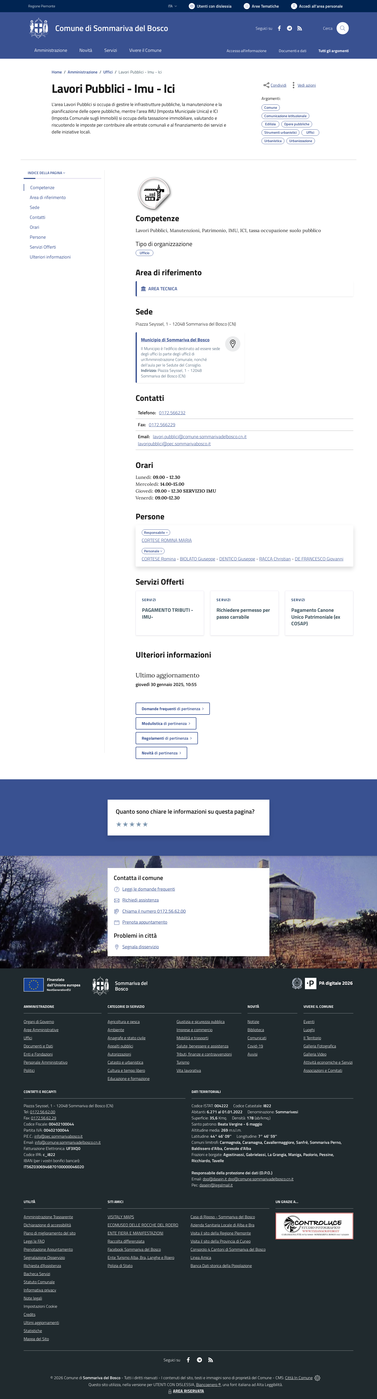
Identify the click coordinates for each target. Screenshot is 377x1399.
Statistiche (33, 1331)
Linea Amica (201, 1257)
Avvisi (252, 1054)
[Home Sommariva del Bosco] (98, 28)
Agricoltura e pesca (124, 1021)
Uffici (108, 72)
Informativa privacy (40, 1290)
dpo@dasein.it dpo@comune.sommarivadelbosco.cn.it (248, 1179)
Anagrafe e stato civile (127, 1038)
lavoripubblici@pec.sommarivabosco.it (174, 443)
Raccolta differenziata (126, 1241)
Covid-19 (255, 1046)
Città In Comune (299, 1378)
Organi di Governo (39, 1021)
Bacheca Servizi (37, 1274)
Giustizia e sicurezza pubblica (201, 1021)
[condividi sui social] (274, 85)
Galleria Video (314, 1054)
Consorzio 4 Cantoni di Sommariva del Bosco (228, 1249)
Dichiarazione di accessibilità (47, 1225)
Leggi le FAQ (34, 1241)
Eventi (308, 1021)
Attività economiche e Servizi (328, 1062)
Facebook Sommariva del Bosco (134, 1249)
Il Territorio (312, 1038)
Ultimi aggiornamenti (41, 1322)
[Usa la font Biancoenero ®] (210, 6)
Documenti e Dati (38, 1046)
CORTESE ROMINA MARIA (167, 540)
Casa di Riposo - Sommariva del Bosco (223, 1217)
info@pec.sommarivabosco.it (58, 1136)
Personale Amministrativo (45, 1062)
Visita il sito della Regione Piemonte (221, 1233)
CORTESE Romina (159, 558)
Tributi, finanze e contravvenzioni (204, 1054)
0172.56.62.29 (43, 1118)
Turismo (183, 1062)
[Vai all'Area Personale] (317, 6)
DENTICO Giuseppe (237, 558)
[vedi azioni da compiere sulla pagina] (302, 85)
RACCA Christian (275, 558)
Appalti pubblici (120, 1046)
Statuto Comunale (39, 1282)
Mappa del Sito (36, 1339)
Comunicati (257, 1038)
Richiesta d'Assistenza (42, 1266)
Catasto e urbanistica (125, 1062)
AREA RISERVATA (185, 1391)
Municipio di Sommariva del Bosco (175, 339)
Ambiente (116, 1030)
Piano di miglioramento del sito (50, 1233)
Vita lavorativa (189, 1070)
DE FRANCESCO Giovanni (319, 558)
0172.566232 (172, 412)
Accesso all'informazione (247, 51)
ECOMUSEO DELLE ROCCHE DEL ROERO (143, 1225)
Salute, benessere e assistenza (202, 1046)
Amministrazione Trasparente (48, 1217)
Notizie (253, 1021)
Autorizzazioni (119, 1054)
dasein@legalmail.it (216, 1185)
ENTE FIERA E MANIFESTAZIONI (135, 1233)
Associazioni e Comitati (322, 1070)
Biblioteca (256, 1030)
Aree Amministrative (41, 1030)
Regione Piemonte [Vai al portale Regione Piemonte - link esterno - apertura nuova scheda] (41, 6)
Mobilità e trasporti (192, 1038)
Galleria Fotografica (319, 1046)
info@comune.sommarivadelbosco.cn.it (68, 1142)
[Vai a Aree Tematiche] (261, 6)
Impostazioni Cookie (40, 1306)
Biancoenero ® (208, 1384)
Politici (29, 1070)
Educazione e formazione (129, 1078)
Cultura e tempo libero (126, 1070)
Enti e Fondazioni (38, 1054)
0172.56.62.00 (42, 1112)
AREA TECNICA (159, 288)
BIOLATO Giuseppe (197, 558)
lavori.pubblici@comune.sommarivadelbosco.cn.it (199, 436)
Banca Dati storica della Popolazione (221, 1266)
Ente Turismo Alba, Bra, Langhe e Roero (141, 1257)
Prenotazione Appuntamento (48, 1249)
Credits (29, 1314)
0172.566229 (162, 424)
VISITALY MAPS (121, 1217)
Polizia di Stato (120, 1266)
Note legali (33, 1298)
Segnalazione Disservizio (44, 1257)
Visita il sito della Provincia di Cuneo (221, 1241)
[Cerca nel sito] (343, 28)
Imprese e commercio (194, 1030)
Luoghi (309, 1030)
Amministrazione (82, 72)
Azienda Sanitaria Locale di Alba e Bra (222, 1225)
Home (57, 72)
